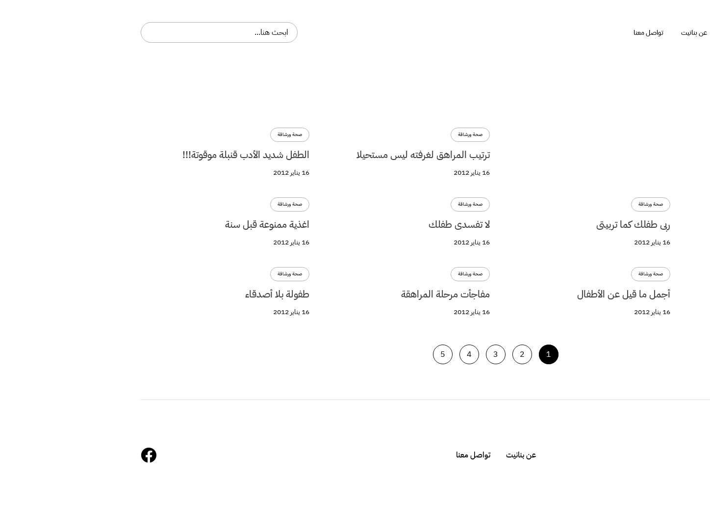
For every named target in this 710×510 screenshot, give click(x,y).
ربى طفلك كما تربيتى (493, 224)
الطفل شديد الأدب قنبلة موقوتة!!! (105, 154)
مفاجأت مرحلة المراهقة (304, 294)
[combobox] (78, 32)
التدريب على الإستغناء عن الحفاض (645, 224)
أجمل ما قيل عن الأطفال (663, 294)
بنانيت (679, 32)
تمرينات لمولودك (678, 154)
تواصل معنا (332, 455)
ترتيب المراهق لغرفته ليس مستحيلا (282, 154)
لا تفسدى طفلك (318, 224)
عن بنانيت (380, 455)
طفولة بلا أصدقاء (136, 294)
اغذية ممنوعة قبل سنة (126, 224)
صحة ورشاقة (690, 134)
